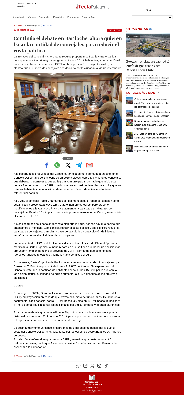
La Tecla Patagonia (32, 25)
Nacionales (44, 17)
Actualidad (18, 17)
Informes (31, 17)
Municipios (59, 17)
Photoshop (73, 17)
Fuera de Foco (89, 17)
